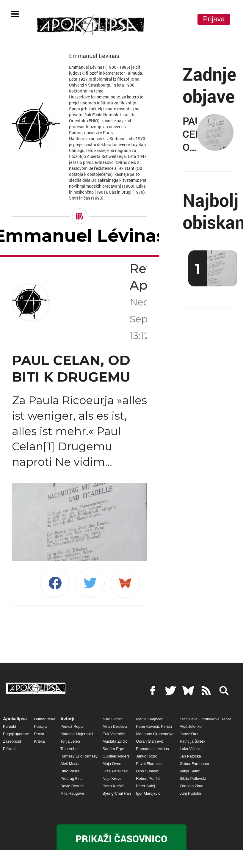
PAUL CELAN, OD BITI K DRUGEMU (71, 368)
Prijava (214, 19)
